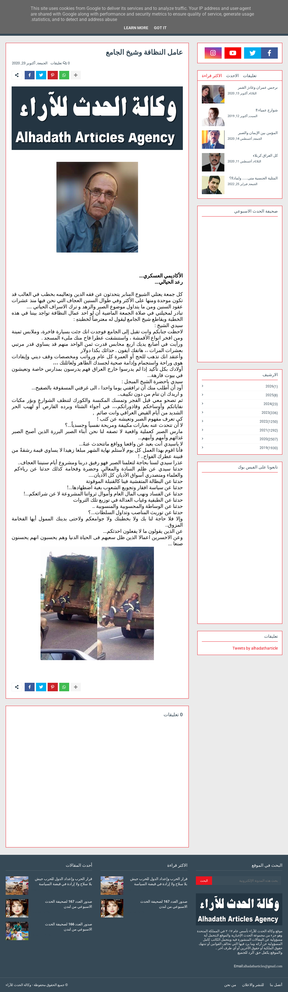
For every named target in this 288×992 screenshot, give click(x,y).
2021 (269, 430)
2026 (272, 386)
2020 (269, 439)
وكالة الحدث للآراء (18, 985)
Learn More (136, 28)
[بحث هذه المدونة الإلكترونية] (246, 880)
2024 (271, 404)
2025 (272, 395)
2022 (269, 421)
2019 (269, 448)
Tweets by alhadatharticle (255, 648)
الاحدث (232, 75)
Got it (160, 28)
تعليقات (250, 75)
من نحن (230, 985)
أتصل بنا (276, 985)
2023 (270, 413)
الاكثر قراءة (212, 75)
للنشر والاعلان (253, 985)
